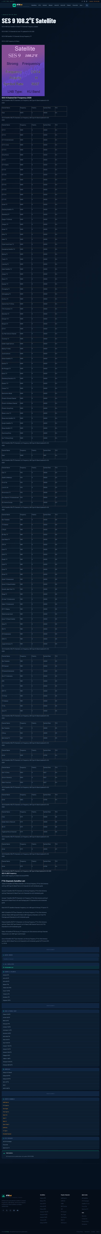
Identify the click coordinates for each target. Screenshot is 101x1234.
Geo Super (5, 1108)
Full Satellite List (8, 967)
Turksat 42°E (6, 994)
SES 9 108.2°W (6, 1036)
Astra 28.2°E (6, 981)
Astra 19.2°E (6, 978)
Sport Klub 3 (6, 1124)
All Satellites (85, 1198)
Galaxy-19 (4, 931)
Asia (81, 5)
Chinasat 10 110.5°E (7, 1061)
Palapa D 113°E (6, 1055)
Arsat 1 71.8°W (6, 990)
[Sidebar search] (50, 959)
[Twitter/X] (84, 1)
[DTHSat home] (19, 1196)
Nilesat (50, 5)
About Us (84, 1216)
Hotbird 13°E (6, 975)
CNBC (62, 1203)
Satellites (33, 5)
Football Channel (7, 1134)
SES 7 (4, 1085)
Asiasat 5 (4, 891)
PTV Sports (6, 1105)
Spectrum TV (6, 1147)
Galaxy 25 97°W (6, 1078)
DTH (40, 5)
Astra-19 (4, 938)
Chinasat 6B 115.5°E (8, 1065)
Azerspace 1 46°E (7, 1030)
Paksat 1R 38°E (6, 1014)
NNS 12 (4, 912)
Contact (93, 1231)
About (98, 1231)
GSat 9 (3, 907)
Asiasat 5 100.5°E (7, 1052)
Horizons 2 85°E (7, 1033)
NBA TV (63, 1220)
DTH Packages (85, 1201)
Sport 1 (4, 1118)
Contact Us (84, 1218)
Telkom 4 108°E (6, 1058)
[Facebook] (82, 1)
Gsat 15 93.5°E (6, 1042)
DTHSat (7, 1231)
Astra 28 (63, 5)
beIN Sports (6, 1102)
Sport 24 (5, 1115)
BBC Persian (64, 1206)
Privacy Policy (85, 1221)
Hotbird (45, 5)
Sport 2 (5, 1121)
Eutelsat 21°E (6, 997)
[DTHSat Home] (21, 5)
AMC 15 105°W (6, 1088)
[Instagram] (86, 1)
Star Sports (6, 1111)
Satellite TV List (85, 1203)
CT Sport (5, 1130)
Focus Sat (75, 5)
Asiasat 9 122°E (7, 1049)
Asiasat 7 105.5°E (7, 1046)
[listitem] (3, 1210)
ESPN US (5, 1127)
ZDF (62, 1209)
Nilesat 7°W (6, 984)
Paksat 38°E (43, 1209)
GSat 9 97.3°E (6, 1039)
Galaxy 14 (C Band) (7, 1072)
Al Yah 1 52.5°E (6, 1017)
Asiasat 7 (4, 898)
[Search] (86, 5)
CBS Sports (64, 1222)
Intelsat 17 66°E (7, 1027)
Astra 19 (56, 5)
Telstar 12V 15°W (7, 987)
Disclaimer (84, 1224)
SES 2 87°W (6, 1082)
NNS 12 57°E (6, 1020)
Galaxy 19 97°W (6, 1075)
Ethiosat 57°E (6, 1023)
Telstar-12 (4, 883)
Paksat (69, 5)
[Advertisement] (50, 1176)
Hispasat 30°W (6, 1000)
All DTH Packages (7, 1141)
